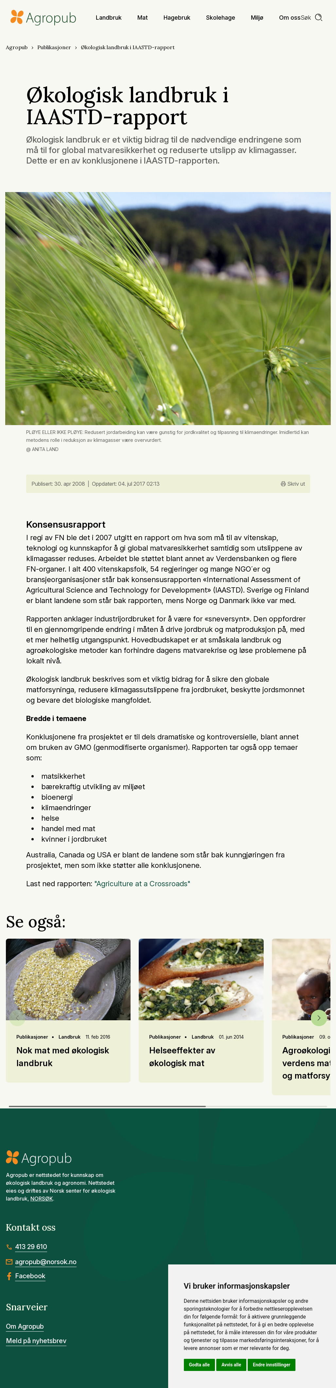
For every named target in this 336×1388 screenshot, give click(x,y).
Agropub (16, 47)
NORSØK (41, 1198)
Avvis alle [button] (231, 1364)
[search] (312, 17)
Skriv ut (293, 483)
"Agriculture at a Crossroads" (142, 883)
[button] (319, 1018)
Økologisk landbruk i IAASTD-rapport (128, 47)
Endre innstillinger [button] (271, 1364)
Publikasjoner (54, 47)
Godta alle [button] (199, 1364)
